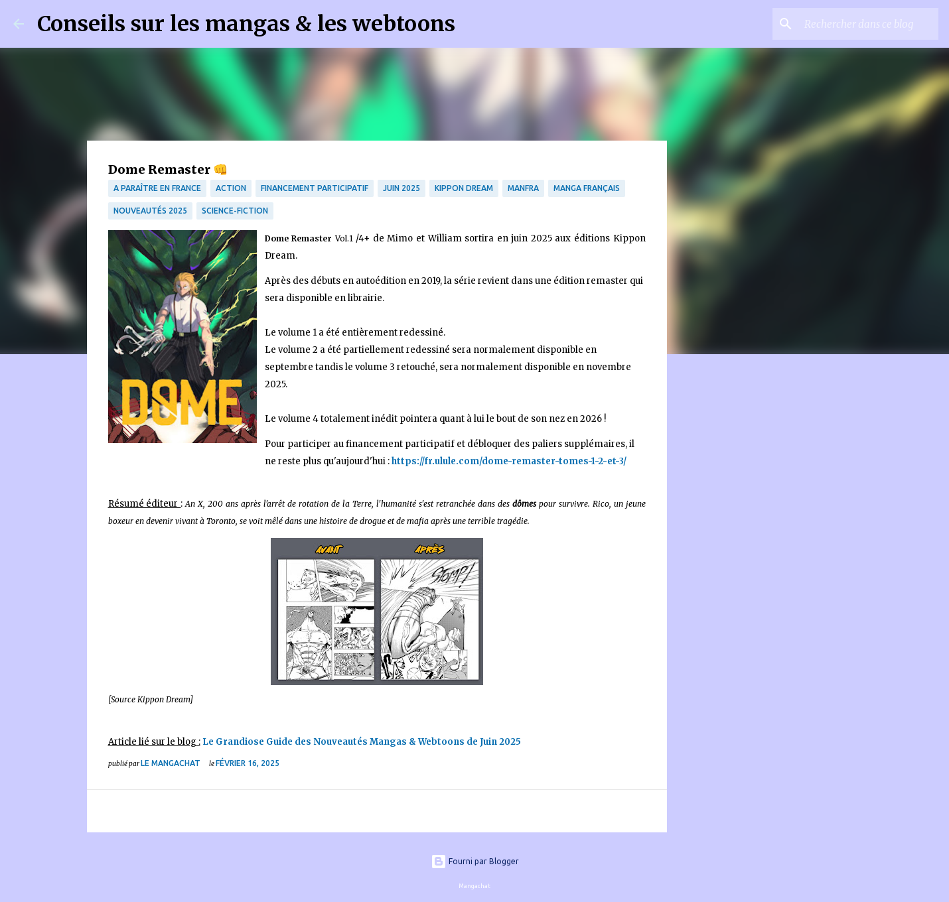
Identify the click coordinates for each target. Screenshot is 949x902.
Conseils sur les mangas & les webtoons (246, 24)
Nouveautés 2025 (150, 210)
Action (231, 188)
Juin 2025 (401, 188)
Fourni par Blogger (475, 861)
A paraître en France (157, 188)
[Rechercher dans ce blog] (868, 24)
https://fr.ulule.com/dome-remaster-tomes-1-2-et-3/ (509, 461)
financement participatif (314, 188)
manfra (523, 188)
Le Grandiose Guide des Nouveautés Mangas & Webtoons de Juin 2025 (361, 741)
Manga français (586, 188)
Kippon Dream (464, 188)
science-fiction (235, 210)
